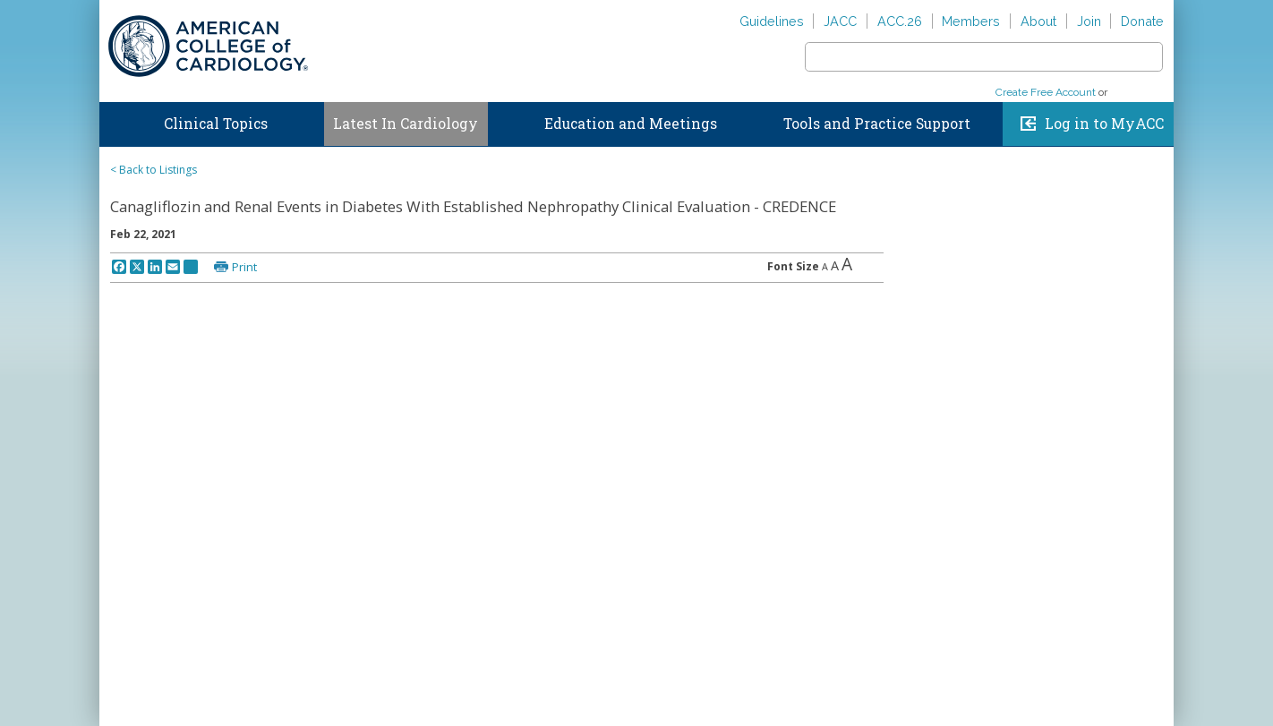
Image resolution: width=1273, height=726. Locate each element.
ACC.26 (899, 21)
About (1038, 21)
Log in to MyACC (1104, 123)
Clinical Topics (216, 123)
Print (244, 267)
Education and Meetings (630, 123)
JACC (840, 21)
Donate (1142, 21)
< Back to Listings (153, 169)
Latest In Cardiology (405, 123)
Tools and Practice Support (876, 123)
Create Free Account (1045, 92)
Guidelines (771, 21)
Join (1089, 21)
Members (971, 21)
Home (116, 119)
